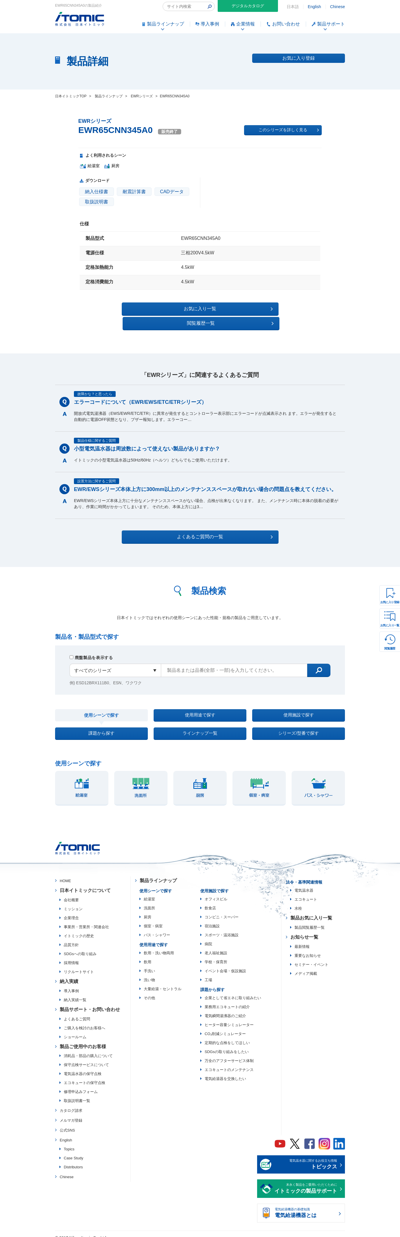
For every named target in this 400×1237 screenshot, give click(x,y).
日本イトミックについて (85, 883)
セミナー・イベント (311, 957)
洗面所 (149, 901)
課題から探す (101, 724)
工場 (208, 973)
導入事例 (71, 984)
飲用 (147, 955)
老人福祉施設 (216, 946)
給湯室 (149, 892)
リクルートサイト (79, 965)
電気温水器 (303, 883)
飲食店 (210, 901)
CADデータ (172, 191)
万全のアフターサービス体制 (229, 1054)
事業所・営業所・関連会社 (86, 920)
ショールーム (75, 1030)
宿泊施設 (212, 919)
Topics (69, 1142)
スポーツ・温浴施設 (222, 928)
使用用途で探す (200, 702)
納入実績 (69, 974)
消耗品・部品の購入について (88, 1049)
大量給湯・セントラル (162, 982)
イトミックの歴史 (79, 929)
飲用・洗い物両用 (159, 946)
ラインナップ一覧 (200, 724)
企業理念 (71, 911)
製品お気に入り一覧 (311, 910)
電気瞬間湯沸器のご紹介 (225, 1009)
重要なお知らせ (307, 948)
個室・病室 (153, 919)
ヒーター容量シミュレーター (229, 1018)
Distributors (73, 1160)
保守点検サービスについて (86, 1058)
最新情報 (302, 939)
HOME (65, 874)
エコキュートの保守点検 (84, 1076)
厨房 (147, 910)
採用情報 (71, 956)
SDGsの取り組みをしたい (227, 1045)
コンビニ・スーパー (222, 910)
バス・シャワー (157, 928)
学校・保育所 (216, 955)
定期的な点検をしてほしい (227, 1036)
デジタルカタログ (248, 5)
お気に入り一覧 (389, 625)
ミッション (73, 902)
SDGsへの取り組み (80, 947)
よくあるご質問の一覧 (205, 522)
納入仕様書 (96, 191)
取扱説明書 (96, 201)
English (314, 6)
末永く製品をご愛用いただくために (305, 1182)
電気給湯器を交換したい (225, 1072)
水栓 (298, 901)
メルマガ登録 (71, 1113)
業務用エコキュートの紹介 (227, 1000)
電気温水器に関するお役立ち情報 (305, 1158)
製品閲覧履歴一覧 (309, 920)
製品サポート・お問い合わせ (90, 1002)
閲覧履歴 (389, 648)
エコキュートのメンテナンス (229, 1063)
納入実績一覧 (75, 993)
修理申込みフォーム (81, 1085)
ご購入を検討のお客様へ (84, 1021)
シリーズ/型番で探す (298, 724)
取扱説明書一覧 (77, 1094)
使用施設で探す (298, 702)
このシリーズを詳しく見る (289, 130)
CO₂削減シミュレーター (225, 1027)
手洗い (149, 964)
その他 (149, 991)
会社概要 (71, 893)
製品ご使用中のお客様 (83, 1039)
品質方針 (71, 938)
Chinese (337, 6)
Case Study (73, 1151)
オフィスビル (216, 892)
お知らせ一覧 (304, 930)
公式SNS (67, 1123)
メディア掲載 (305, 966)
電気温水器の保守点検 (82, 1067)
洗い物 (149, 973)
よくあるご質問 (77, 1012)
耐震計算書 (134, 191)
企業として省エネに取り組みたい (233, 991)
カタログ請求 (71, 1103)
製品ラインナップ (158, 873)
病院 (208, 937)
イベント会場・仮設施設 (225, 964)
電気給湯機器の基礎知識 (306, 1206)
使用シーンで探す (101, 702)
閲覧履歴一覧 (250, 309)
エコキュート (305, 892)
